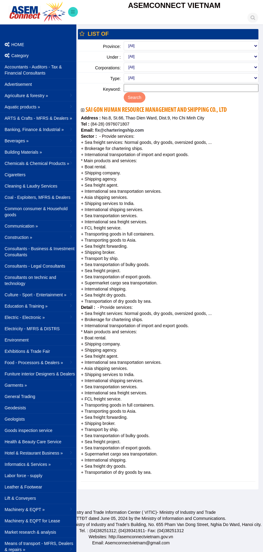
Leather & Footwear (23, 486)
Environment (17, 340)
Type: (115, 78)
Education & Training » (39, 306)
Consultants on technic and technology (30, 280)
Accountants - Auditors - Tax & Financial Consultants (33, 69)
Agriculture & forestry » (39, 95)
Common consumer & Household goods (36, 211)
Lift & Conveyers (20, 498)
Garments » (39, 385)
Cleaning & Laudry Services (31, 186)
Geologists (15, 419)
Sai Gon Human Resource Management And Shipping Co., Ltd (156, 110)
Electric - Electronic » (39, 317)
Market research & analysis (30, 532)
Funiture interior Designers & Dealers (40, 373)
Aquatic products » (39, 106)
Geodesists (15, 407)
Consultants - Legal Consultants (35, 266)
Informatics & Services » (39, 464)
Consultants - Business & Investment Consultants (40, 251)
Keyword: (112, 89)
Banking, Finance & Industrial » (39, 129)
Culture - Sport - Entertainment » (39, 294)
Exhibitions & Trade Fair (27, 351)
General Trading (20, 396)
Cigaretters (15, 174)
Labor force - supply (23, 475)
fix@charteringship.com (119, 130)
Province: (112, 46)
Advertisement (18, 84)
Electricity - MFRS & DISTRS (32, 328)
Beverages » (39, 140)
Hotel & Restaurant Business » (39, 452)
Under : (114, 57)
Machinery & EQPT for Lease (32, 520)
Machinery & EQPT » (39, 509)
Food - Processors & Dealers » (39, 362)
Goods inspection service (28, 430)
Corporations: (108, 67)
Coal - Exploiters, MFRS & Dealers (38, 197)
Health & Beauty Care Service (33, 441)
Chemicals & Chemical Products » (39, 163)
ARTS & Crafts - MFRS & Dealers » (39, 118)
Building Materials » (39, 152)
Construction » (39, 237)
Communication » (39, 225)
